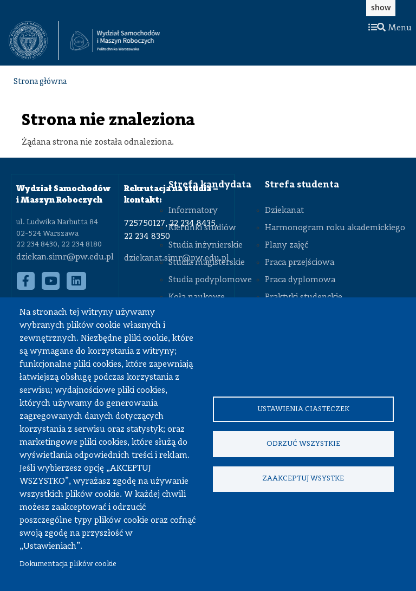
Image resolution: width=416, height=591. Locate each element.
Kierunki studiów (202, 228)
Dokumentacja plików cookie (68, 564)
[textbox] (34, 40)
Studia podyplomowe (210, 280)
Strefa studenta (302, 185)
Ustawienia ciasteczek (303, 408)
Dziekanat (284, 210)
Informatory (193, 210)
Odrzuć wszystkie (303, 443)
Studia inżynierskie (205, 245)
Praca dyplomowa (300, 280)
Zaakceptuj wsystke (303, 479)
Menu (390, 28)
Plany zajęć (286, 245)
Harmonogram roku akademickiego (335, 228)
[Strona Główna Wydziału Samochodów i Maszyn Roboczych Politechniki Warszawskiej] (115, 41)
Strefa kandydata (209, 185)
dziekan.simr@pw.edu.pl (65, 257)
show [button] (381, 7)
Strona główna (40, 82)
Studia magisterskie (206, 262)
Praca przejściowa (299, 262)
